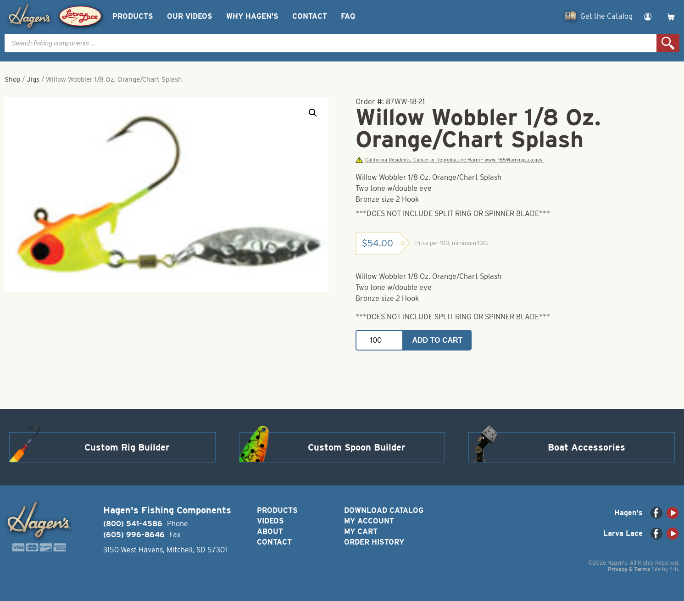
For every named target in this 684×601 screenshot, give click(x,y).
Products (132, 16)
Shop (12, 79)
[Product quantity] (379, 340)
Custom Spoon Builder (357, 447)
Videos (270, 521)
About (270, 531)
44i (673, 569)
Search (667, 43)
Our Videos (189, 16)
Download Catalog (383, 510)
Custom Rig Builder (127, 447)
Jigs (33, 79)
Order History (374, 542)
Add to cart (437, 340)
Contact (309, 16)
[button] (313, 113)
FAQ (348, 16)
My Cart (361, 531)
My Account (369, 521)
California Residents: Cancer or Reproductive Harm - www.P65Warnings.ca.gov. (450, 160)
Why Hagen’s (252, 16)
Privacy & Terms (629, 569)
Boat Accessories (586, 447)
